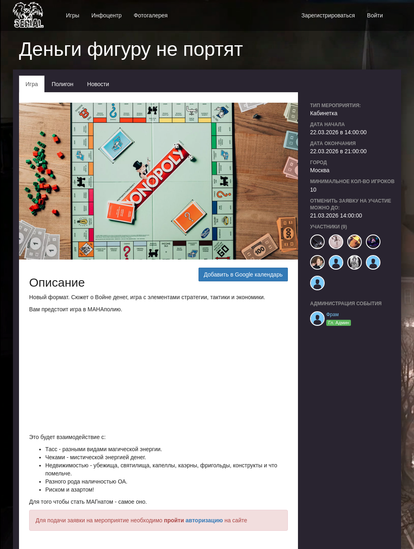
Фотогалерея (151, 15)
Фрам (332, 314)
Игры (72, 15)
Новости (98, 84)
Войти (375, 15)
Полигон (63, 84)
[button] (395, 11)
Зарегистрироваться (328, 15)
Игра (31, 84)
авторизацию (204, 520)
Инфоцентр (106, 15)
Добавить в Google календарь (243, 274)
